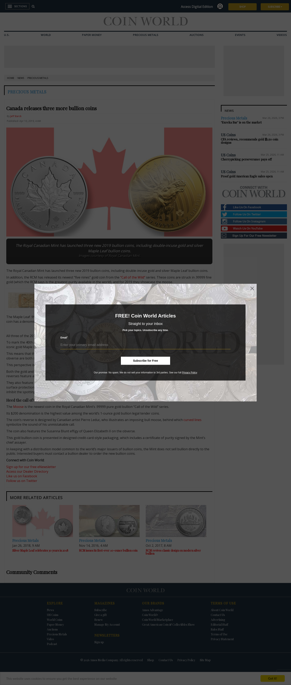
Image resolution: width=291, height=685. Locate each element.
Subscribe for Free (145, 360)
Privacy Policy (189, 372)
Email (64, 337)
